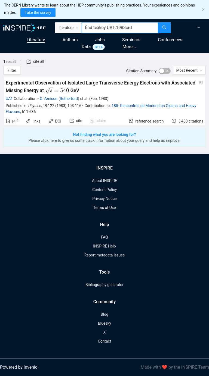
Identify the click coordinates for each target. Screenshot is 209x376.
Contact (104, 341)
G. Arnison (48, 98)
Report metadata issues (104, 255)
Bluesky (104, 323)
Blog (104, 314)
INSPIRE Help (104, 246)
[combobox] (120, 27)
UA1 (9, 98)
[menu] (191, 27)
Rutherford (69, 98)
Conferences (170, 39)
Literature (36, 39)
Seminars (131, 39)
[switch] (165, 71)
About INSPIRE (104, 180)
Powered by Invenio (19, 367)
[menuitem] (198, 27)
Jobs (100, 39)
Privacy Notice (104, 198)
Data (86, 46)
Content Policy (104, 189)
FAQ (104, 237)
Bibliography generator (104, 285)
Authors (70, 39)
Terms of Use (104, 207)
